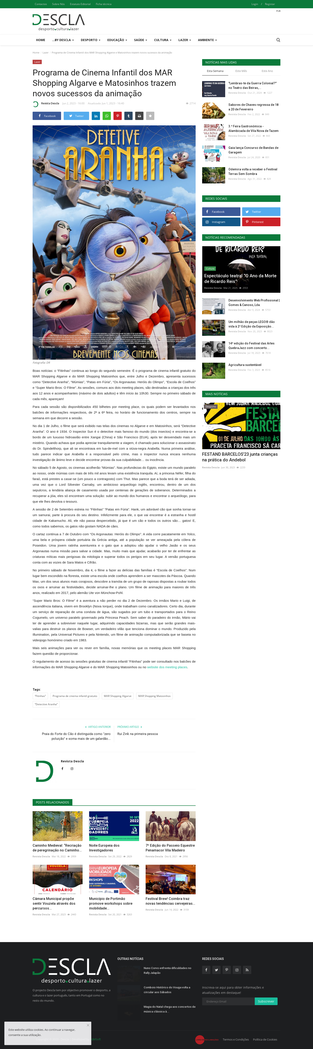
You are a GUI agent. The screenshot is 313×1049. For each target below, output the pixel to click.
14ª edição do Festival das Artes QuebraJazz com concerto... (251, 346)
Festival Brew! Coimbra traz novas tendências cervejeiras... (170, 901)
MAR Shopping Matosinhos (154, 696)
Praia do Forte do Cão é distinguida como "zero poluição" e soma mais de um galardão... (76, 736)
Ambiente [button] (207, 40)
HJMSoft (95, 1039)
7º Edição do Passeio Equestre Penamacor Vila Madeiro (170, 847)
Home (40, 40)
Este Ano (267, 71)
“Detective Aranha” (46, 704)
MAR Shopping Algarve (118, 696)
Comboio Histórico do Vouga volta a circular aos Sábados (167, 990)
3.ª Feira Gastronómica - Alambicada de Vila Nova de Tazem (253, 129)
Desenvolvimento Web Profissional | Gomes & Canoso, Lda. (254, 303)
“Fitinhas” (40, 696)
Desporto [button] (90, 40)
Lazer (45, 52)
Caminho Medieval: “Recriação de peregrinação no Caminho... (57, 847)
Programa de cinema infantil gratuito (75, 696)
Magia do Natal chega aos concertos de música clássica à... (170, 1009)
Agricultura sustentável (244, 365)
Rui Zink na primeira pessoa (137, 734)
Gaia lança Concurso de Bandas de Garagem (253, 150)
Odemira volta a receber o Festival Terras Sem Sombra (252, 172)
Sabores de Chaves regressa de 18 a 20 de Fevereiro (253, 107)
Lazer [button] (184, 40)
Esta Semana (215, 71)
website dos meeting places (167, 667)
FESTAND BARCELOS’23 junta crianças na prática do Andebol (240, 457)
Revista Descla (46, 104)
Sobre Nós (58, 4)
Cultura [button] (162, 40)
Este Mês (241, 71)
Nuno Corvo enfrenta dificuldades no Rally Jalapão (167, 970)
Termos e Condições (236, 1039)
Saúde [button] (140, 40)
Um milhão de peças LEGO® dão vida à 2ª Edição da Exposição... (251, 324)
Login (254, 4)
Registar (270, 4)
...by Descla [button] (63, 40)
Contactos (41, 4)
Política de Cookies (265, 1039)
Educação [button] (117, 40)
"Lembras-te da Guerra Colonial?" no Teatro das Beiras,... (252, 85)
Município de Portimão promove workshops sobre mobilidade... (110, 903)
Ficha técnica (104, 4)
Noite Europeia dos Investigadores (104, 847)
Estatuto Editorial (80, 4)
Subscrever (266, 1001)
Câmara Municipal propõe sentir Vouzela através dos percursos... (54, 903)
